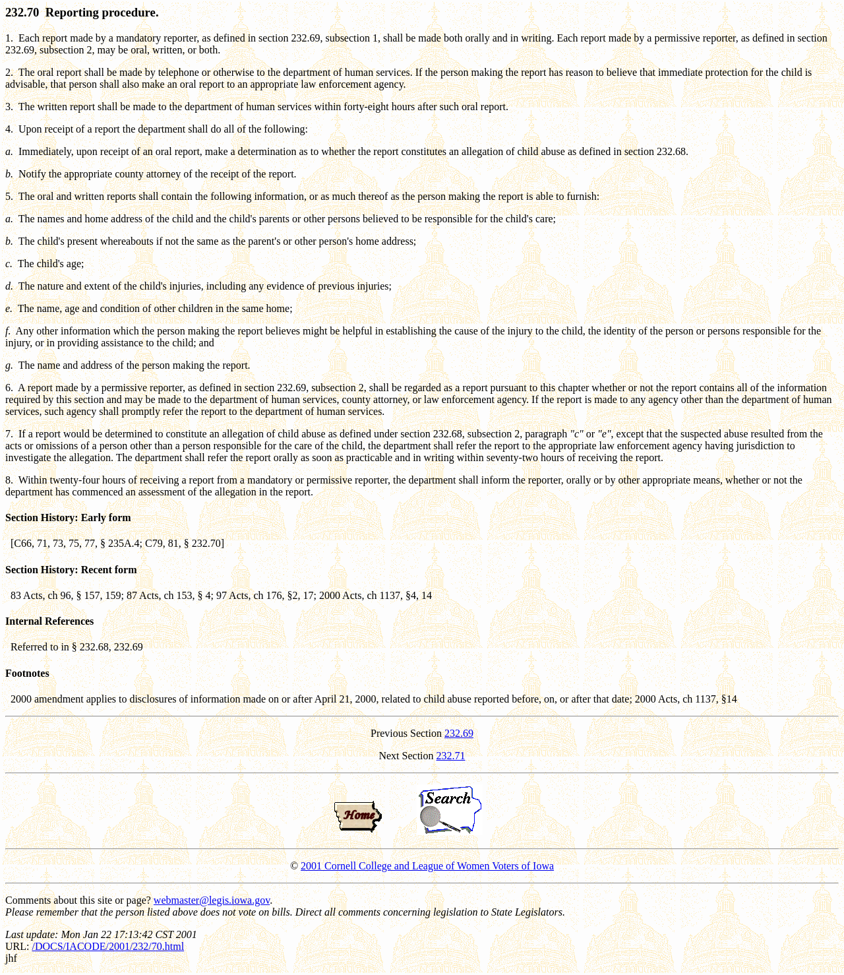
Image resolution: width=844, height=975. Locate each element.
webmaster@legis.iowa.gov (212, 900)
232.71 (451, 755)
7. (9, 433)
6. (9, 387)
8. (9, 480)
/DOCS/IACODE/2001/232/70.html (108, 946)
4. (9, 129)
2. (9, 72)
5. (9, 196)
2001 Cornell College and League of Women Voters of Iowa (427, 865)
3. (9, 106)
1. (9, 38)
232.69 (458, 733)
